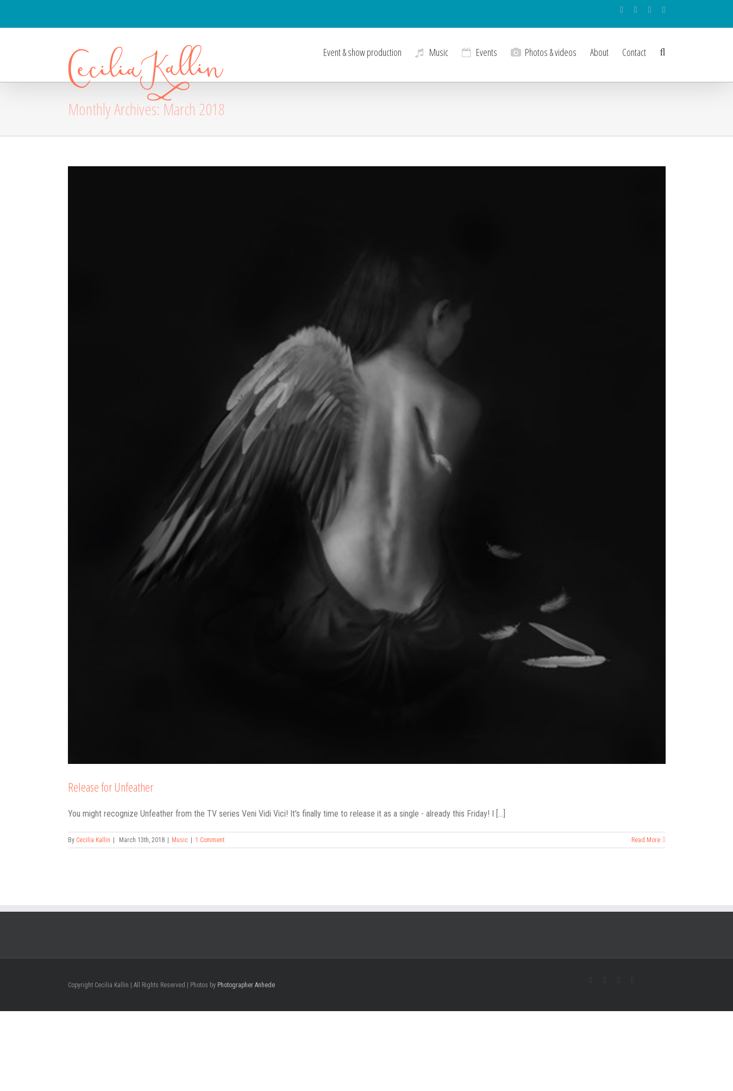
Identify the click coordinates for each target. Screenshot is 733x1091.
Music (180, 840)
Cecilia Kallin (93, 840)
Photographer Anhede (246, 985)
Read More (645, 840)
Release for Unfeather (110, 787)
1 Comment (209, 840)
